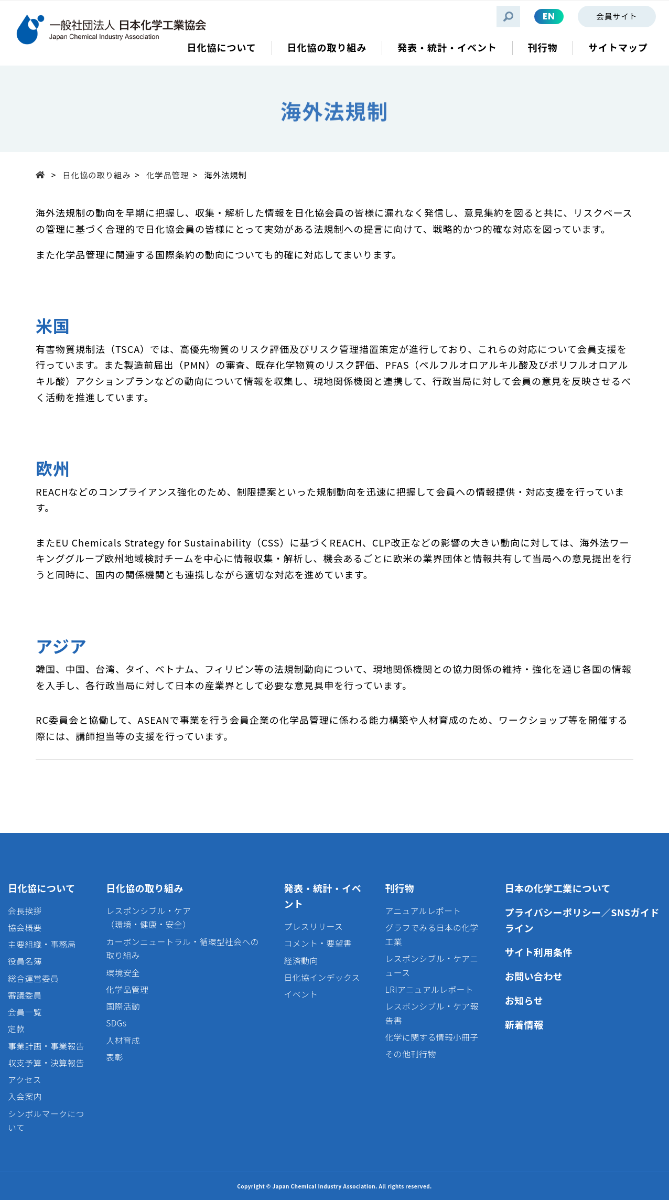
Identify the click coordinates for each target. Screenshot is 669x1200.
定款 (16, 1029)
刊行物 (399, 888)
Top (43, 174)
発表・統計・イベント (323, 896)
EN (549, 16)
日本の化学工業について (558, 888)
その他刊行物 (410, 1054)
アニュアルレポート (423, 911)
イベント (301, 994)
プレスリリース (313, 926)
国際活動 (123, 1006)
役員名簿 (25, 961)
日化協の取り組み (96, 174)
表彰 (114, 1057)
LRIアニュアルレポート (429, 989)
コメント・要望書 (318, 943)
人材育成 (123, 1040)
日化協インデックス (322, 977)
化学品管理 (167, 174)
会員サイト (616, 16)
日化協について (41, 888)
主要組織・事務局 (42, 944)
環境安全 (123, 973)
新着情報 (524, 1024)
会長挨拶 (25, 911)
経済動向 (301, 961)
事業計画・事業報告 (46, 1046)
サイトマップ (618, 47)
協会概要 (25, 928)
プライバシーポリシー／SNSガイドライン (582, 920)
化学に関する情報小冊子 (432, 1037)
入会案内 (25, 1096)
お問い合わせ (534, 976)
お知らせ (524, 1000)
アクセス (24, 1080)
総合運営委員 (33, 978)
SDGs (116, 1023)
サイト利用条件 (539, 952)
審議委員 (25, 995)
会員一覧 (25, 1012)
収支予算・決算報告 (46, 1063)
